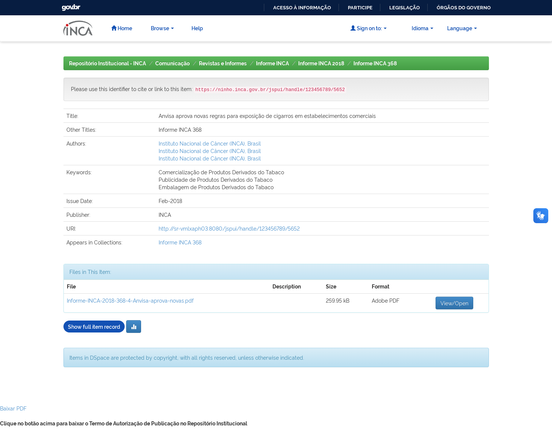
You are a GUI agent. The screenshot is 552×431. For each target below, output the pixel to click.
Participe (360, 7)
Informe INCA (272, 63)
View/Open (454, 302)
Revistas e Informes (223, 63)
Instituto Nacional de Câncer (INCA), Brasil (210, 143)
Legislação (404, 7)
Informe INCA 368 (375, 63)
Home (121, 27)
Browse (162, 27)
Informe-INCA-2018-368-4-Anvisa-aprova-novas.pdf (130, 300)
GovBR (70, 5)
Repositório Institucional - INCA (107, 63)
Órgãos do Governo (464, 7)
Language (462, 27)
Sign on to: (368, 27)
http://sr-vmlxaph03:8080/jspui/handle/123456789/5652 (229, 228)
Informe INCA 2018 (321, 63)
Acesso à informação (302, 7)
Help (197, 27)
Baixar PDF (13, 408)
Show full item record (94, 326)
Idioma (422, 27)
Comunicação (172, 63)
